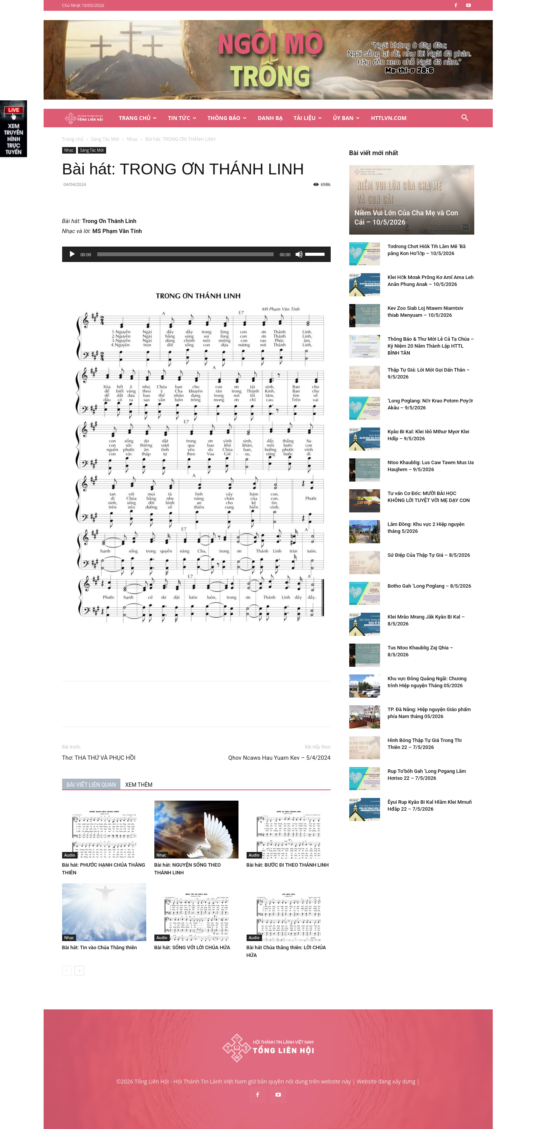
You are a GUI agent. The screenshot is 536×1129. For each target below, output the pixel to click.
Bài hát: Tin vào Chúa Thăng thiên (99, 947)
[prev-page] (67, 970)
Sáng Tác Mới (105, 139)
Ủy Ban (346, 118)
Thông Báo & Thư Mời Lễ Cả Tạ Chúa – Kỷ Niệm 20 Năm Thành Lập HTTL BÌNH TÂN (431, 346)
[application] (196, 254)
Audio (69, 855)
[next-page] (79, 970)
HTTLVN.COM (389, 118)
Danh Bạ (270, 118)
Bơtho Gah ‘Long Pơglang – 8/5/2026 (430, 586)
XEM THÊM (138, 785)
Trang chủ (73, 139)
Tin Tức (182, 118)
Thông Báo (227, 118)
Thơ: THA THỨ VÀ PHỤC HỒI (99, 757)
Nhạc (132, 139)
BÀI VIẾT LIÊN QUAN (91, 785)
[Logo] (88, 118)
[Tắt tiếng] (299, 254)
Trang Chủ (138, 118)
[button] (465, 118)
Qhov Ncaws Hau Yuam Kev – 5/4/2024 (279, 757)
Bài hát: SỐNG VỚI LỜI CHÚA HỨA (192, 947)
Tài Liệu (308, 118)
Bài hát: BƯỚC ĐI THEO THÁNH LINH (288, 865)
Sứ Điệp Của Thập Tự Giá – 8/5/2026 (429, 555)
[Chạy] (72, 254)
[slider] (185, 254)
